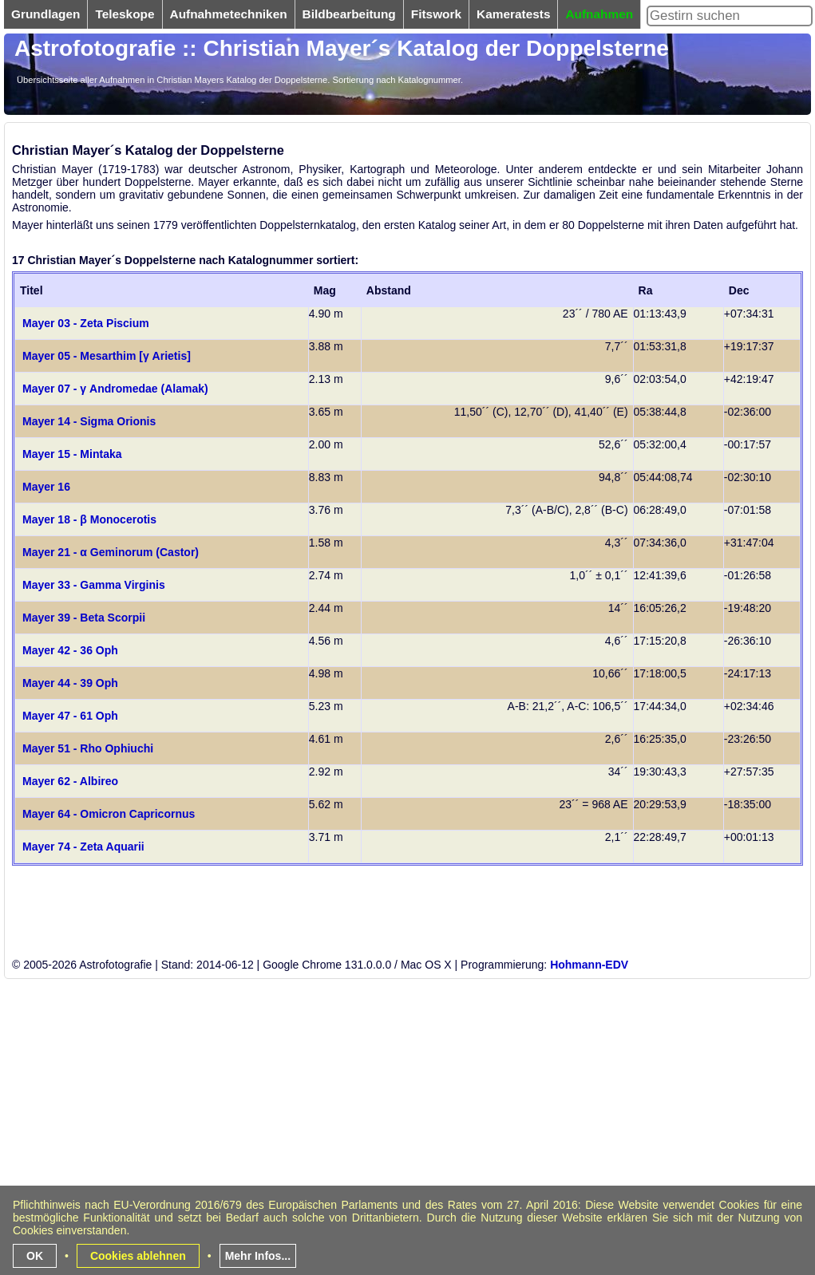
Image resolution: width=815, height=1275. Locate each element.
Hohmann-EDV (589, 964)
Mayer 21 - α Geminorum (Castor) (110, 552)
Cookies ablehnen (138, 1255)
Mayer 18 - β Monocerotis (89, 519)
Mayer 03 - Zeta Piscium (85, 323)
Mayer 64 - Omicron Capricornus (108, 813)
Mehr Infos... (258, 1255)
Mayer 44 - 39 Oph (70, 683)
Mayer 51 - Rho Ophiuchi (87, 748)
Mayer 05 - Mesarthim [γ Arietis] (106, 355)
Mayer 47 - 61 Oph (70, 715)
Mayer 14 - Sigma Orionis (89, 421)
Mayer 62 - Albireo (70, 781)
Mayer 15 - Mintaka (72, 454)
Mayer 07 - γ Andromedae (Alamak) (115, 388)
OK (34, 1255)
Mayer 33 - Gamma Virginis (93, 584)
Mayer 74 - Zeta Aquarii (83, 846)
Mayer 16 (46, 486)
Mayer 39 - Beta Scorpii (83, 617)
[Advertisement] (363, 1160)
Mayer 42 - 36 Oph (70, 650)
